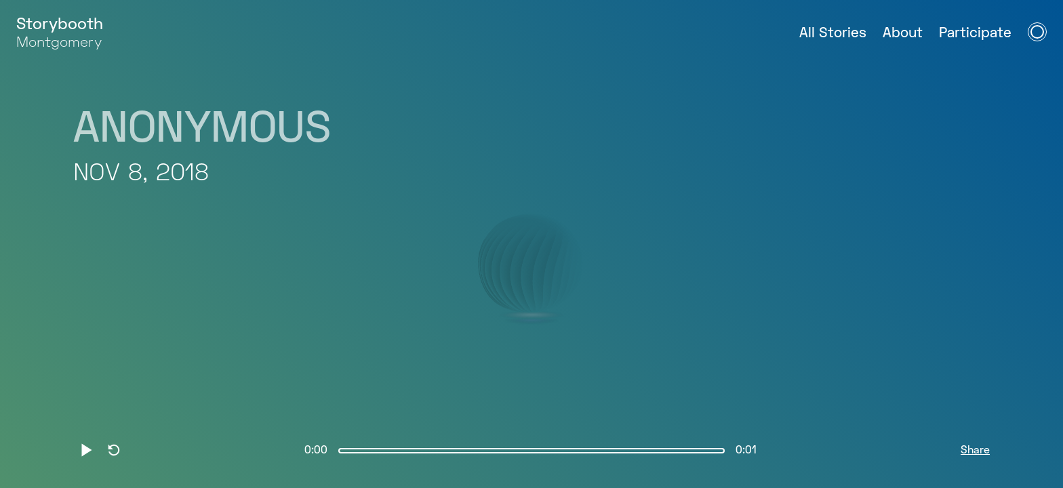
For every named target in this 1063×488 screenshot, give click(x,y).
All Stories (832, 33)
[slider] (531, 450)
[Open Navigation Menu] (1037, 31)
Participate (975, 33)
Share (975, 450)
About (903, 33)
